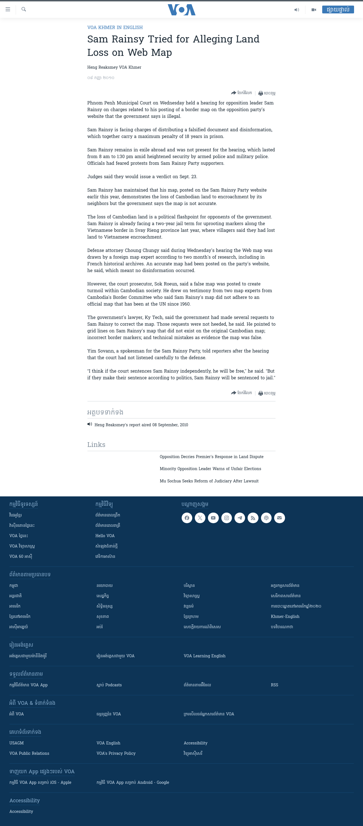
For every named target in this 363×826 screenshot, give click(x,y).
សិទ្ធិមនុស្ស (105, 607)
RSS (274, 685)
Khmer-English (285, 617)
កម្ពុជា (14, 586)
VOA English (108, 743)
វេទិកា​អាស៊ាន (105, 557)
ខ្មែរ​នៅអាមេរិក (20, 617)
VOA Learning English (205, 656)
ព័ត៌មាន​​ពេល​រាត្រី (108, 526)
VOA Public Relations (29, 754)
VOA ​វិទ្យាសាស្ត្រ (22, 546)
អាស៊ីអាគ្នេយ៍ (19, 627)
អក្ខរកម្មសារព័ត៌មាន (285, 586)
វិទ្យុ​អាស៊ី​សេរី (193, 754)
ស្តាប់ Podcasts (109, 685)
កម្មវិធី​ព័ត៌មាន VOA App (29, 685)
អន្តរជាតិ (16, 596)
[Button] (241, 93)
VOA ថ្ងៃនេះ (19, 536)
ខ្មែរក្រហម (191, 617)
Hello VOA (105, 536)
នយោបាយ (105, 586)
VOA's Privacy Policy (116, 754)
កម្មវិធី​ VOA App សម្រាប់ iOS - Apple (41, 783)
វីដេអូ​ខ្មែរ (16, 515)
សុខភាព (103, 617)
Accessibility (196, 743)
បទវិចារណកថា (282, 627)
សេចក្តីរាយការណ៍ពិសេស (202, 627)
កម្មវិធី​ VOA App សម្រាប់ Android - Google (133, 783)
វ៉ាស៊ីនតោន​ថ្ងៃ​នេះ (22, 526)
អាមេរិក (15, 607)
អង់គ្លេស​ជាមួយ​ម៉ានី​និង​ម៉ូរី (28, 656)
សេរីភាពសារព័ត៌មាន (286, 596)
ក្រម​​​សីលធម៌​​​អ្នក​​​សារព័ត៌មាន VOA (209, 714)
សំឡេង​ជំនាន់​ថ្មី (107, 546)
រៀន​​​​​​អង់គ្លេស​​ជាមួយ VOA (116, 656)
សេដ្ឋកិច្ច (103, 596)
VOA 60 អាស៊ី (21, 557)
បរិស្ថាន (189, 586)
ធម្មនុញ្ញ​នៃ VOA (109, 714)
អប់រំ (100, 627)
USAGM (17, 743)
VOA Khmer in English (115, 28)
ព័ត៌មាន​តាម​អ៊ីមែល (197, 685)
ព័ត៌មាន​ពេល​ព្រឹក (108, 515)
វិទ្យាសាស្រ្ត (192, 596)
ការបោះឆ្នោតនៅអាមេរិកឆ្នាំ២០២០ (296, 607)
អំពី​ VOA (17, 714)
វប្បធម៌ (189, 607)
